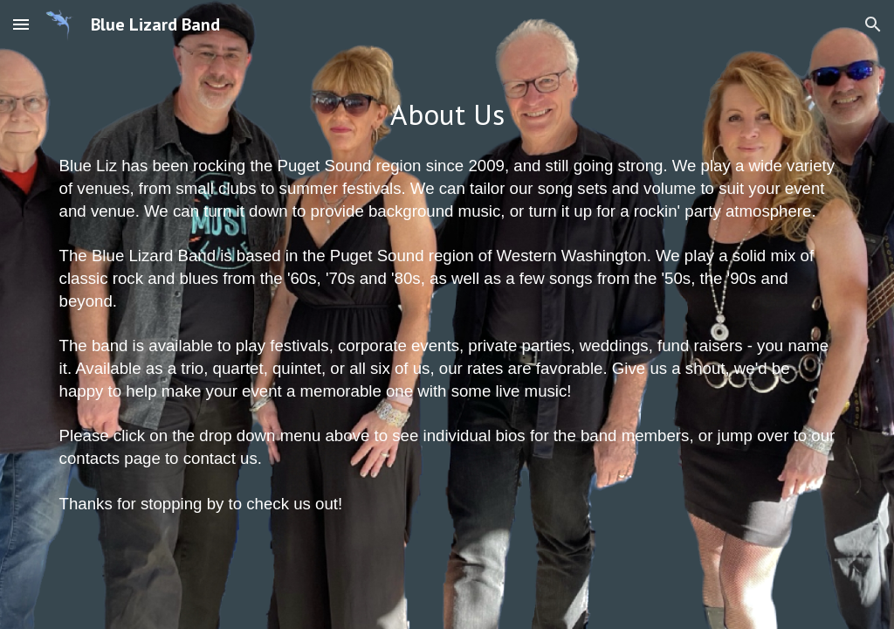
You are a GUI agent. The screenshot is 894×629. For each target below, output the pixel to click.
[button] (21, 24)
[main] (447, 114)
